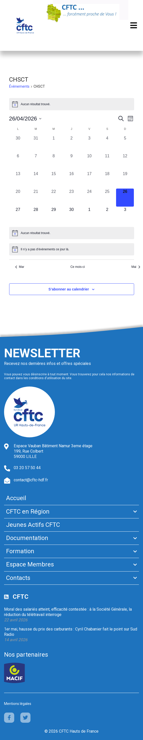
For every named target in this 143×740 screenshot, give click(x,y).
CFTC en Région (28, 511)
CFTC (20, 596)
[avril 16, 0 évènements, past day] (71, 180)
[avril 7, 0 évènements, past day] (36, 162)
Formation (20, 551)
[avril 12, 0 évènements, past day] (125, 162)
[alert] (71, 104)
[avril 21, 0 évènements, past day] (36, 197)
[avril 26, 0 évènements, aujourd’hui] (125, 197)
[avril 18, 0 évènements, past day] (107, 180)
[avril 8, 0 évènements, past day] (53, 162)
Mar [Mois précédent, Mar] (19, 267)
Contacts (18, 577)
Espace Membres (30, 564)
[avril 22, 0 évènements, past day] (53, 197)
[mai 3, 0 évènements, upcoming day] (125, 215)
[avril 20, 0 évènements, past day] (18, 197)
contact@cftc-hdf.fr (31, 479)
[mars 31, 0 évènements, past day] (36, 144)
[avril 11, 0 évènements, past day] (107, 162)
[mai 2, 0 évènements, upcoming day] (107, 215)
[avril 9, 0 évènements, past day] (71, 162)
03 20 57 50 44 (27, 467)
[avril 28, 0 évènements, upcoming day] (36, 215)
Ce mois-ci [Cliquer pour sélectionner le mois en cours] (77, 267)
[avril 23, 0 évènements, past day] (71, 197)
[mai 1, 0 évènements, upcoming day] (89, 215)
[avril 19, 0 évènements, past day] (125, 180)
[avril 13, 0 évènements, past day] (18, 180)
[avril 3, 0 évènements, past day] (89, 144)
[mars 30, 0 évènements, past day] (18, 144)
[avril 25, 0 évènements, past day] (107, 197)
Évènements (19, 86)
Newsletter (42, 353)
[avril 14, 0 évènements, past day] (36, 180)
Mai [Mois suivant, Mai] (135, 267)
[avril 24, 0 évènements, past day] (89, 197)
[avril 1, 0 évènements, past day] (53, 144)
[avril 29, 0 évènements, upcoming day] (53, 215)
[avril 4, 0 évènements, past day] (107, 144)
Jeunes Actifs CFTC (33, 524)
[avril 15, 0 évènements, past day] (53, 180)
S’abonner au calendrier (69, 289)
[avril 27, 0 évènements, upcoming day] (18, 215)
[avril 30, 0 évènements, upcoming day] (71, 215)
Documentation (27, 538)
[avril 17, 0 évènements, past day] (89, 180)
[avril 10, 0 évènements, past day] (89, 162)
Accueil (16, 498)
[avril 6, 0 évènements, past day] (18, 162)
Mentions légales (17, 704)
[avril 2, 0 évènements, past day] (71, 144)
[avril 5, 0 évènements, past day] (125, 144)
